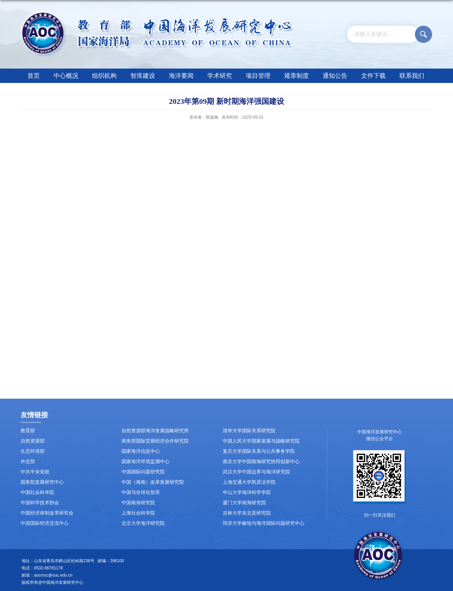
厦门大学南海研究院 (244, 502)
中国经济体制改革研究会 (47, 513)
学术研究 (219, 75)
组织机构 (104, 75)
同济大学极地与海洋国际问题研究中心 (263, 523)
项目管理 (258, 75)
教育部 (28, 430)
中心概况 (66, 75)
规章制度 (296, 75)
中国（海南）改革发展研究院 (152, 482)
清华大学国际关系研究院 (249, 430)
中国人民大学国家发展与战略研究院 (261, 441)
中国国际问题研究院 (143, 471)
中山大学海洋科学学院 (247, 492)
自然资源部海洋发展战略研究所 (155, 430)
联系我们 (411, 75)
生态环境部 (33, 451)
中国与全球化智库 (140, 492)
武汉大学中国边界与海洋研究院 (256, 471)
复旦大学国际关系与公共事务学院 (259, 451)
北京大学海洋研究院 (143, 523)
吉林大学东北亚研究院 (247, 513)
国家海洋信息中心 (140, 451)
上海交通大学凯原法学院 (249, 482)
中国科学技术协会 (40, 502)
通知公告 (335, 75)
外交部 (28, 461)
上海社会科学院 (138, 513)
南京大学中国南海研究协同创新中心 (261, 461)
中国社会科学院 (37, 492)
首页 (33, 75)
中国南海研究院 (138, 502)
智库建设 (142, 75)
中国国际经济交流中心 (45, 523)
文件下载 (373, 75)
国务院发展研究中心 (42, 482)
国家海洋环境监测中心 (145, 461)
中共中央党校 (35, 471)
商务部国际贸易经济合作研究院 (155, 441)
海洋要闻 (181, 75)
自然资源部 (33, 441)
